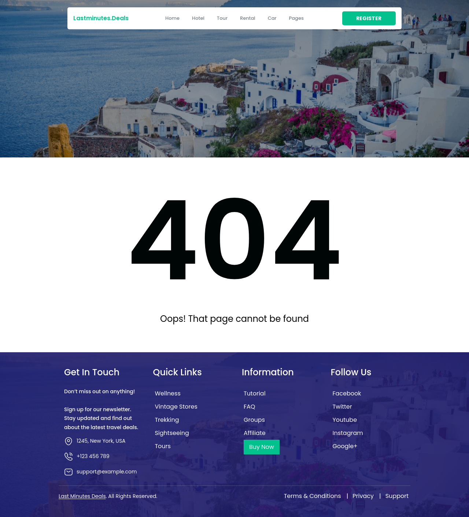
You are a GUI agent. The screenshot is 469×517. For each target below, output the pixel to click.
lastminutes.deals (101, 18)
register (368, 18)
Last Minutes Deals (82, 496)
